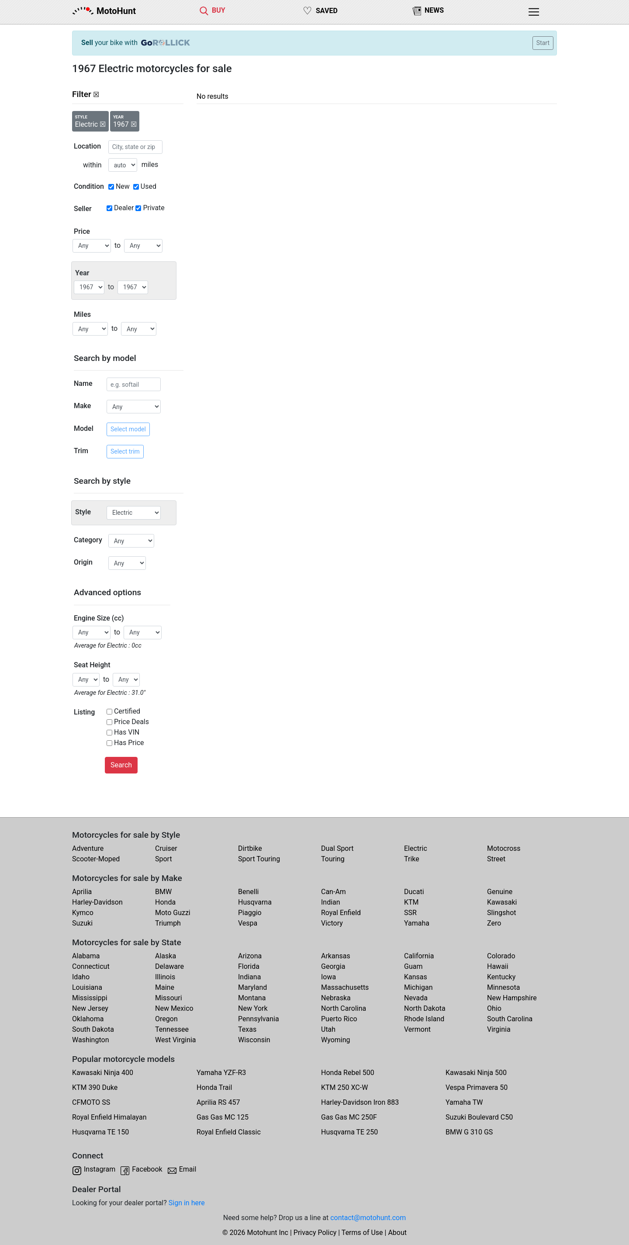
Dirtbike (250, 848)
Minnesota (503, 987)
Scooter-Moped (96, 859)
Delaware (169, 966)
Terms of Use (362, 1232)
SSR (410, 913)
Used (148, 186)
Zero (494, 923)
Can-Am (333, 892)
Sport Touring (259, 859)
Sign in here (187, 1203)
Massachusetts (345, 987)
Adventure (88, 848)
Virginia (499, 1029)
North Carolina (343, 1008)
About (397, 1232)
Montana (252, 998)
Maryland (252, 987)
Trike (411, 859)
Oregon (166, 1019)
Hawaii (497, 966)
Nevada (416, 998)
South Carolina (509, 1019)
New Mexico (174, 1008)
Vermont (417, 1029)
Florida (248, 966)
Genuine (499, 892)
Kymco (82, 913)
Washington (90, 1040)
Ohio (494, 1008)
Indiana (249, 977)
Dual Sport (337, 848)
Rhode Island (424, 1019)
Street (496, 859)
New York (253, 1008)
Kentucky (501, 977)
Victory (332, 923)
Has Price (129, 743)
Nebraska (336, 998)
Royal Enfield (341, 913)
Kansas (415, 977)
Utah (328, 1029)
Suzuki (82, 923)
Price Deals (131, 722)
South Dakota (93, 1029)
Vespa (247, 923)
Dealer (124, 208)
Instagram (99, 1169)
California (419, 956)
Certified (127, 711)
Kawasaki (502, 902)
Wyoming (335, 1040)
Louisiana (87, 987)
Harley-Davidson (97, 902)
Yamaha (416, 923)
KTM (411, 902)
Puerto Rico (339, 1019)
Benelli (248, 892)
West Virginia (175, 1040)
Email (188, 1169)
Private (153, 208)
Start (543, 42)
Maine (164, 987)
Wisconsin (254, 1040)
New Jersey (90, 1008)
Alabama (86, 956)
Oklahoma (88, 1019)
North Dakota (425, 1008)
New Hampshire (512, 998)
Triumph (168, 923)
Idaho (81, 977)
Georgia (333, 966)
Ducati (414, 892)
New (123, 186)
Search (121, 765)
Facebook (147, 1169)
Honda (165, 902)
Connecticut (91, 966)
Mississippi (89, 998)
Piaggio (250, 913)
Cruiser (166, 848)
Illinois (165, 977)
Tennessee (172, 1029)
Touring (333, 859)
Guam (413, 966)
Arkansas (335, 956)
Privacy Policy (315, 1232)
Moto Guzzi (172, 913)
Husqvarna (255, 902)
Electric (415, 848)
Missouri (168, 998)
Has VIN (126, 732)
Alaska (165, 956)
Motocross (504, 848)
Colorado (501, 956)
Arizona (250, 956)
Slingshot (501, 913)
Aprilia (82, 892)
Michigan (418, 987)
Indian (330, 902)
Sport (163, 859)
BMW (163, 892)
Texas (247, 1029)
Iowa (328, 977)
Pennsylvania (258, 1019)
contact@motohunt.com (368, 1218)
